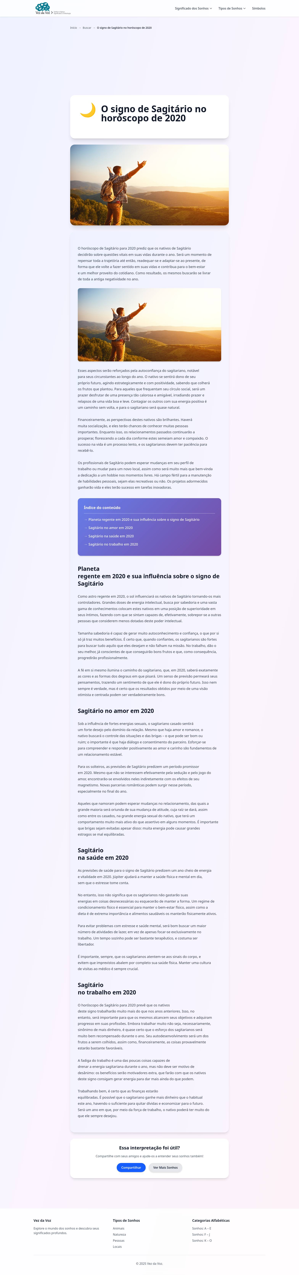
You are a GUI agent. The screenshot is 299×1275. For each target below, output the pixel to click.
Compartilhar (131, 1167)
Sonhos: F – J (201, 1234)
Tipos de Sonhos (232, 8)
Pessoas (118, 1240)
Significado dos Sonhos (193, 8)
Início (73, 27)
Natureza (119, 1234)
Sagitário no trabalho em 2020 (113, 544)
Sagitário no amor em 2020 (110, 527)
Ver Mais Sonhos (165, 1167)
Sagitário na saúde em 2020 (111, 536)
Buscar (87, 27)
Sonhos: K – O (202, 1240)
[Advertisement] (149, 62)
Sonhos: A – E (201, 1228)
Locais (117, 1247)
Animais (118, 1228)
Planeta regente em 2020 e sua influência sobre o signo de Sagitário (144, 519)
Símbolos (258, 8)
